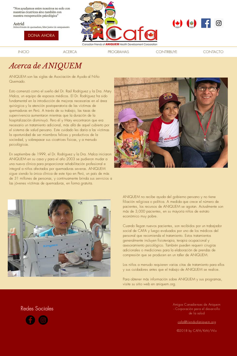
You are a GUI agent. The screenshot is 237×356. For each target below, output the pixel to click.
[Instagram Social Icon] (218, 23)
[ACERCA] (70, 52)
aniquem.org (165, 284)
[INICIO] (24, 52)
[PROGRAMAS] (118, 52)
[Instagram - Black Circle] (43, 320)
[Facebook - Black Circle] (30, 320)
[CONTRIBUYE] (166, 52)
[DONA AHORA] (41, 35)
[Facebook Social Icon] (206, 23)
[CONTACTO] (213, 52)
